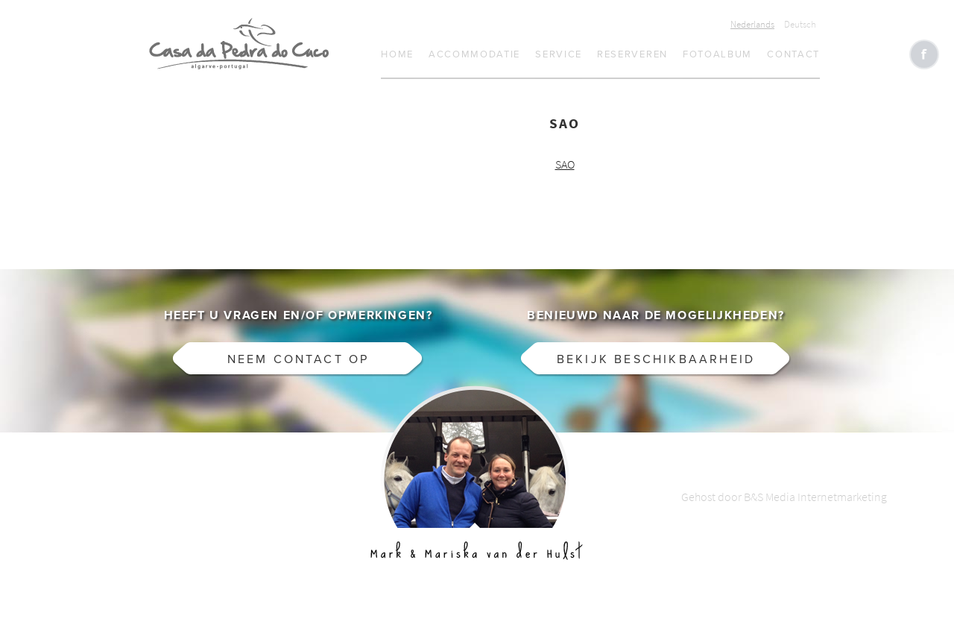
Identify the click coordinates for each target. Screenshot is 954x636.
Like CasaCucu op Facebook (924, 54)
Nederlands (752, 24)
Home (397, 54)
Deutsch (800, 24)
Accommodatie (474, 54)
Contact (793, 54)
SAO (565, 164)
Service (558, 54)
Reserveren (632, 54)
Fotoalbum (717, 54)
